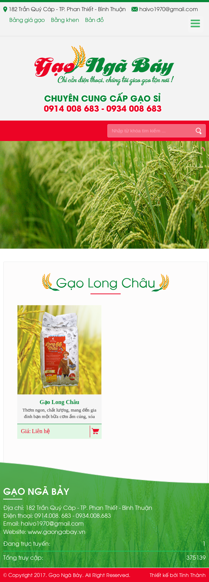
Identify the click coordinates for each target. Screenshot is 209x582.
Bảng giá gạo (27, 19)
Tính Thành (192, 574)
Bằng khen (65, 19)
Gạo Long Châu (59, 402)
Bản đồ (94, 19)
